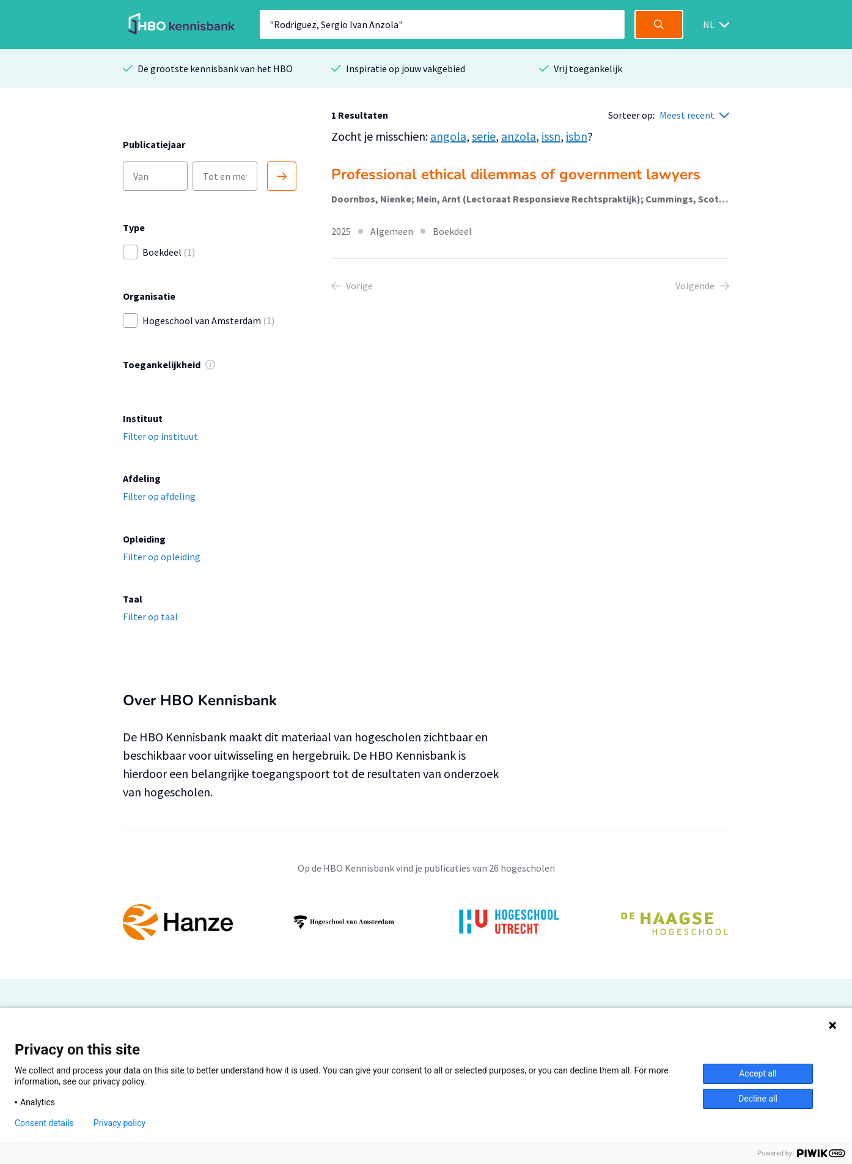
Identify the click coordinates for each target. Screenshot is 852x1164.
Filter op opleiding (161, 556)
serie (484, 136)
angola (448, 136)
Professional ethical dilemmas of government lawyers (515, 174)
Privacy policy (119, 1123)
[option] (426, 922)
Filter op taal (150, 616)
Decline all (757, 1098)
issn (551, 136)
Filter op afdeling (159, 496)
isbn (576, 136)
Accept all (758, 1073)
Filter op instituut (160, 436)
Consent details (44, 1123)
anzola (518, 136)
